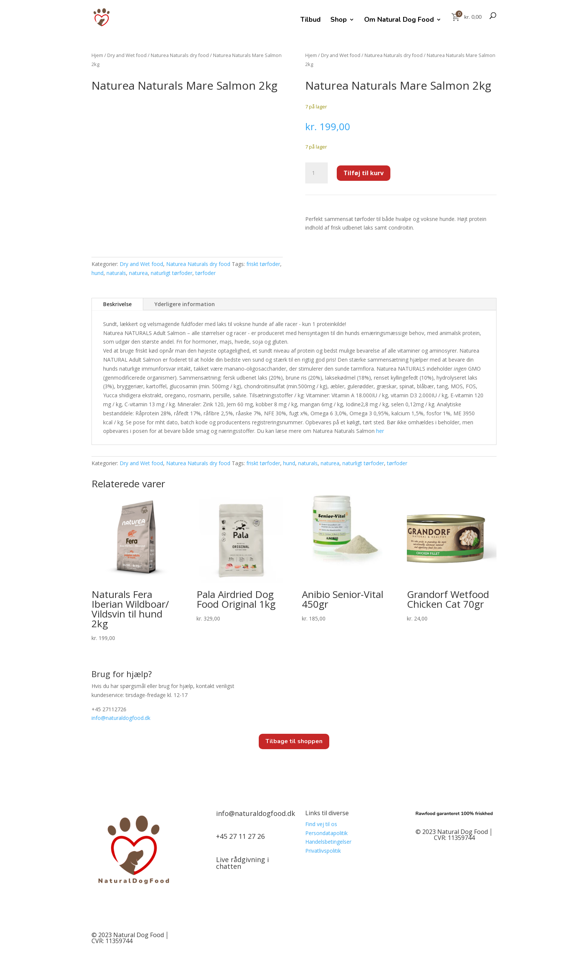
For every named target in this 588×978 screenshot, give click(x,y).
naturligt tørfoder (171, 272)
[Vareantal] (316, 172)
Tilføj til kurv (364, 173)
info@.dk (121, 717)
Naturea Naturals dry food (180, 55)
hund (98, 272)
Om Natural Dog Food (399, 20)
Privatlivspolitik (323, 850)
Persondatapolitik (326, 833)
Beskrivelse (117, 304)
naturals (116, 272)
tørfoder (205, 272)
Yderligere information (184, 304)
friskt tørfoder (263, 263)
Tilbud (310, 20)
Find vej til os (321, 824)
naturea (138, 272)
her (380, 430)
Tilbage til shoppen (294, 741)
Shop (338, 20)
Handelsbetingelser (328, 841)
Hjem (97, 55)
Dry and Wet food (127, 55)
